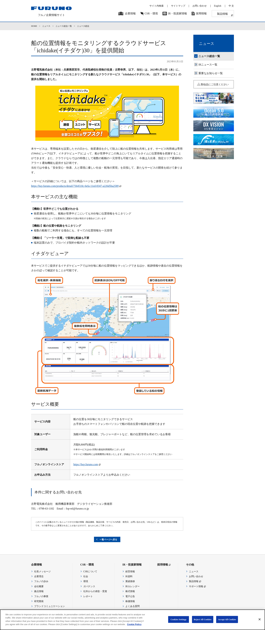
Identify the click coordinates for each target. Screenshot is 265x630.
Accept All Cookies (227, 623)
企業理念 (39, 576)
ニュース (46, 26)
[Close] (259, 622)
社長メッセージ (42, 572)
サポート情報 (196, 586)
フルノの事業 (41, 596)
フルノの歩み (41, 582)
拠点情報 (39, 592)
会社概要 (39, 586)
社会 (85, 576)
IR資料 (128, 576)
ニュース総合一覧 (64, 26)
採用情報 (201, 13)
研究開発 (39, 601)
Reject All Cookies (202, 623)
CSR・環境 (151, 13)
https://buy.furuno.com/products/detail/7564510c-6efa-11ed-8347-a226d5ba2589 (75, 185)
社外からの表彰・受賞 (95, 592)
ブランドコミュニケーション (49, 606)
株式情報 (130, 592)
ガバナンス (89, 586)
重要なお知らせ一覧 (210, 73)
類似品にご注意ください (216, 84)
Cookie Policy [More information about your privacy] (134, 627)
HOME (34, 26)
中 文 (231, 6)
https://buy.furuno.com (85, 464)
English (217, 6)
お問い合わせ (199, 6)
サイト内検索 (156, 6)
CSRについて (90, 572)
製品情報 (222, 13)
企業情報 (130, 13)
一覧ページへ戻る (108, 539)
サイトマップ (178, 6)
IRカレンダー (132, 586)
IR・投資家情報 (177, 13)
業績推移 (130, 582)
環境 (85, 582)
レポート (88, 596)
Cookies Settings (178, 623)
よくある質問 (132, 606)
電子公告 (130, 596)
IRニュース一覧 (207, 64)
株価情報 (130, 601)
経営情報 (130, 572)
